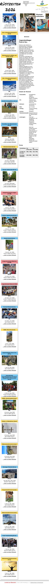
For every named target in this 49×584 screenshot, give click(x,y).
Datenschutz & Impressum (37, 582)
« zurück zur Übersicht (10, 582)
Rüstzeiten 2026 (10, 6)
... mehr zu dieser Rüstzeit (9, 27)
